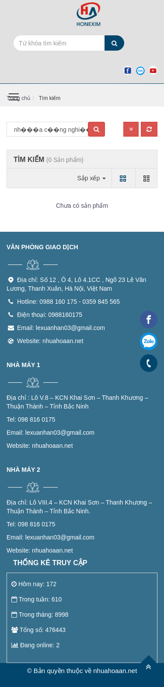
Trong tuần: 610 (36, 599)
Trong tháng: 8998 (40, 614)
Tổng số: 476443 (38, 629)
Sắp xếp (91, 178)
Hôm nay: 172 (33, 584)
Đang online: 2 (35, 645)
